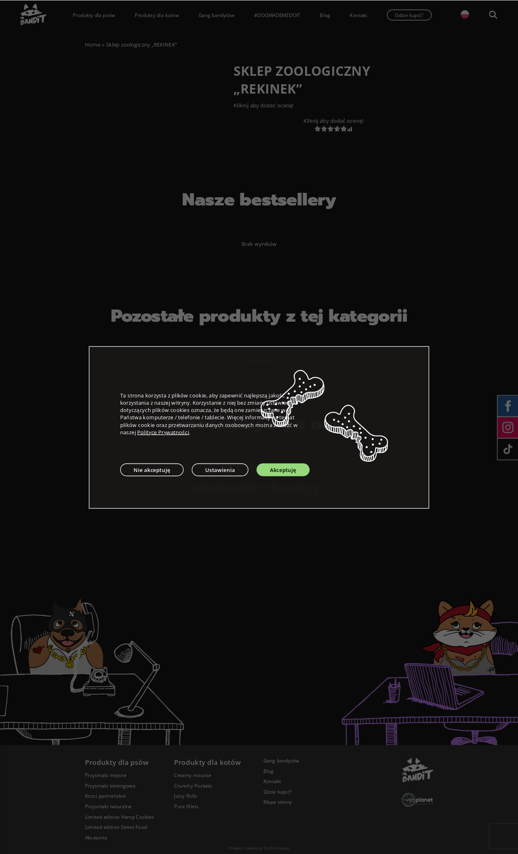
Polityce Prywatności (163, 432)
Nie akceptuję (152, 469)
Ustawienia (220, 469)
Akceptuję (283, 469)
